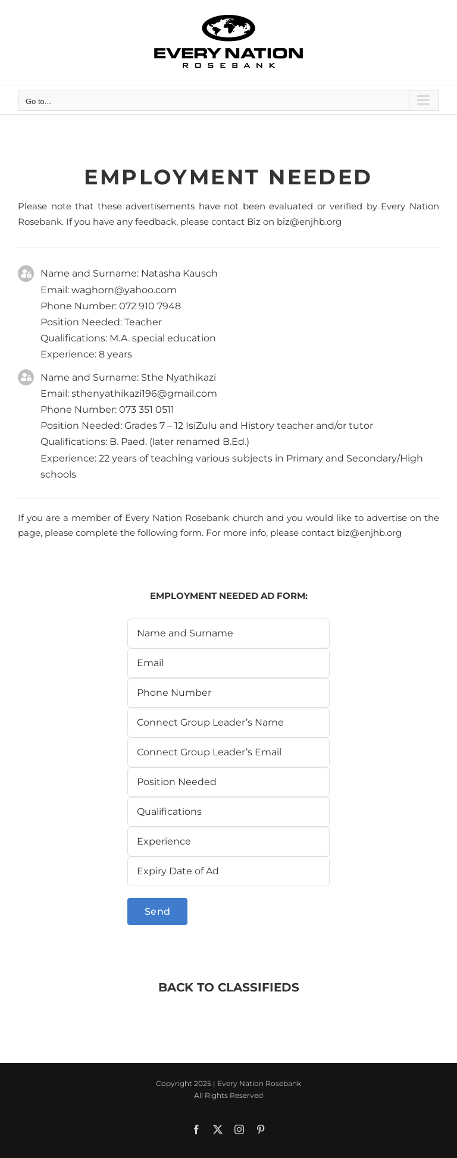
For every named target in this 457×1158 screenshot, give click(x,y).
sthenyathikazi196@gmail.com (144, 393)
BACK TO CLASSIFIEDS (228, 987)
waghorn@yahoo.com (124, 290)
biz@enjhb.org (309, 221)
